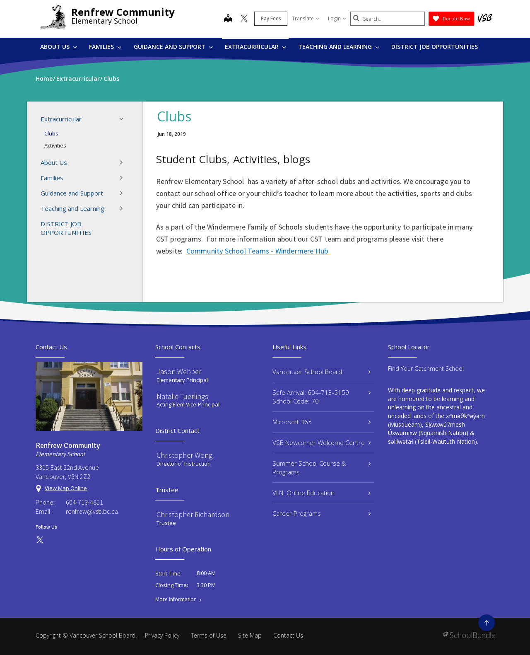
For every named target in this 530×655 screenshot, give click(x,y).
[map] (228, 19)
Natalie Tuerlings (182, 396)
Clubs (51, 133)
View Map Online (66, 488)
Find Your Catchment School (426, 368)
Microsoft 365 (321, 422)
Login (337, 18)
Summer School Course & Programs (321, 467)
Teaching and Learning (338, 47)
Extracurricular (255, 47)
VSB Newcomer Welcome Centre (321, 442)
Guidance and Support (173, 47)
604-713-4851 (84, 502)
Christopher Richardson (193, 514)
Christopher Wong (184, 455)
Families (105, 47)
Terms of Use (208, 635)
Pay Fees (271, 18)
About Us (58, 47)
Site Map (250, 635)
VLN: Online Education (321, 492)
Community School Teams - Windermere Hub (257, 251)
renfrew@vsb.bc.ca (92, 511)
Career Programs (321, 513)
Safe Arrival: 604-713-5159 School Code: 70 (321, 396)
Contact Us (288, 635)
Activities (55, 145)
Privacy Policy (162, 635)
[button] (123, 118)
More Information (176, 599)
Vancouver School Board (321, 371)
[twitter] (244, 19)
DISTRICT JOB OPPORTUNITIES (434, 47)
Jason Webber (179, 371)
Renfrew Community (123, 12)
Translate (305, 18)
